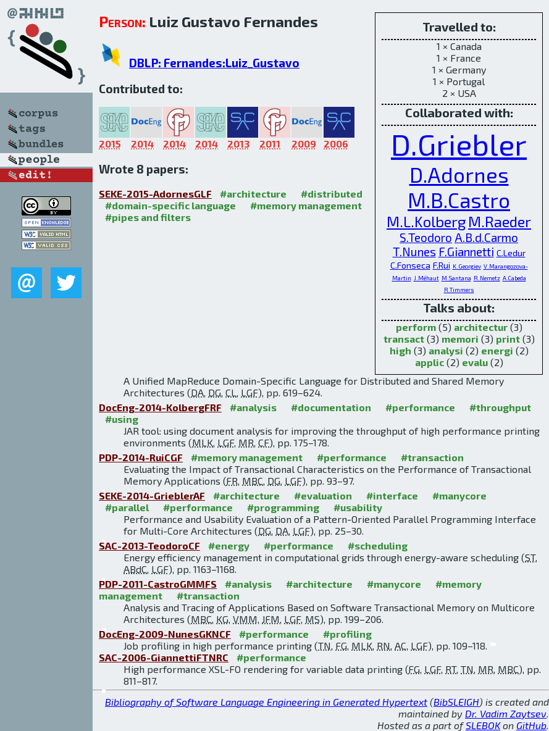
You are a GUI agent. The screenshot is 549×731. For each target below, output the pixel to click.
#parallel (127, 507)
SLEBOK (483, 725)
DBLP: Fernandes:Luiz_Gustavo (214, 63)
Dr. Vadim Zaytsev (506, 713)
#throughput (500, 407)
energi (497, 350)
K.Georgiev (467, 266)
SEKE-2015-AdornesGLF (155, 193)
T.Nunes (414, 251)
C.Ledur (511, 253)
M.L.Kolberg (426, 221)
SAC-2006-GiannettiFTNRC (163, 657)
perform (416, 327)
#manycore (459, 495)
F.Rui (441, 265)
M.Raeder (499, 221)
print (508, 339)
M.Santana (456, 278)
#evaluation (323, 495)
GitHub (531, 725)
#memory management (306, 205)
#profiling (347, 634)
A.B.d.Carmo (486, 237)
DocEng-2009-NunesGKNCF (165, 634)
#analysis (253, 407)
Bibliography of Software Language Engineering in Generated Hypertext (266, 702)
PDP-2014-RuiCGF (141, 457)
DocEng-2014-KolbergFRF (160, 407)
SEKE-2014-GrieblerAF (152, 495)
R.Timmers (459, 289)
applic (429, 362)
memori (460, 339)
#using (121, 419)
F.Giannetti (466, 251)
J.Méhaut (426, 278)
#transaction (432, 457)
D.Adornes (459, 174)
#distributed (332, 193)
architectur (481, 327)
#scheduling (378, 545)
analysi (446, 350)
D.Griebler (459, 144)
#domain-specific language (170, 205)
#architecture (253, 193)
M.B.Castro (459, 199)
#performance (420, 407)
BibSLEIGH (456, 702)
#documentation (331, 407)
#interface (392, 495)
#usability (357, 507)
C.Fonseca (410, 265)
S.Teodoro (426, 237)
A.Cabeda (514, 278)
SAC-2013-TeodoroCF (149, 545)
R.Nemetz (487, 278)
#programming (283, 507)
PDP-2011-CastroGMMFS (158, 584)
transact (403, 339)
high (400, 350)
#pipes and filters (148, 217)
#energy (228, 545)
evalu (475, 362)
